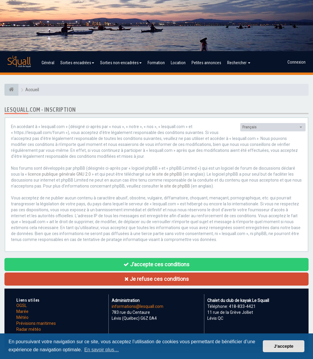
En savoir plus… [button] (101, 349)
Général (48, 62)
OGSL (21, 305)
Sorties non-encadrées (121, 62)
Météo (22, 317)
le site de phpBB (167, 174)
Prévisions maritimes (36, 323)
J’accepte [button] (283, 346)
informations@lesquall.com (137, 306)
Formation (156, 62)
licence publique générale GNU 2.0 (59, 174)
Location (178, 62)
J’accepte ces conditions (156, 264)
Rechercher (238, 62)
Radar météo (28, 329)
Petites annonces (206, 62)
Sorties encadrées (77, 62)
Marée (22, 311)
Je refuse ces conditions (156, 279)
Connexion (296, 62)
